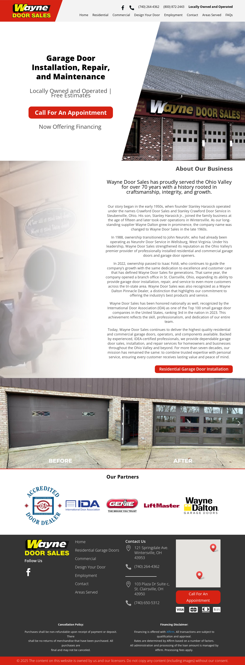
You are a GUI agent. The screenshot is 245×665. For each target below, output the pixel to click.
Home (83, 15)
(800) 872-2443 (173, 7)
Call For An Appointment (71, 112)
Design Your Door (147, 15)
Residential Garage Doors (97, 550)
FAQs (229, 15)
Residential (100, 15)
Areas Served (211, 15)
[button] (6, 423)
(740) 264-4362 (148, 7)
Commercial (121, 15)
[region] (122, 423)
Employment (173, 15)
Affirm (170, 632)
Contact (192, 15)
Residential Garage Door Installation (193, 369)
